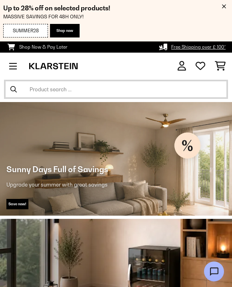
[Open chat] (214, 271)
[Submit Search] (13, 89)
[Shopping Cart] (220, 66)
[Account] (182, 66)
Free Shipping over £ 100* (198, 47)
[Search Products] (116, 89)
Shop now (64, 30)
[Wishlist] (200, 66)
